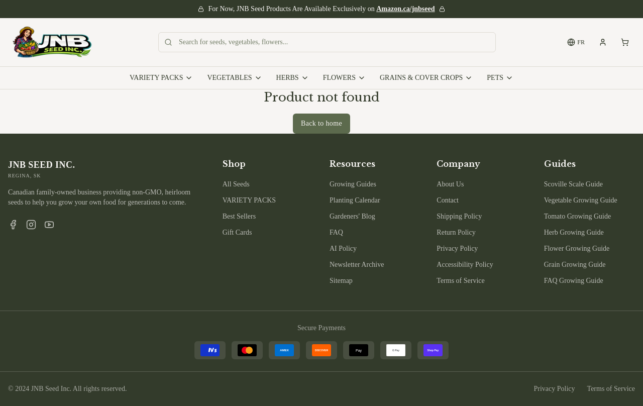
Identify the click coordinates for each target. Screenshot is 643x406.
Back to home (321, 123)
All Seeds (236, 184)
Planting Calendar (355, 200)
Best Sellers (239, 216)
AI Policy (343, 248)
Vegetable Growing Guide (580, 200)
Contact (448, 200)
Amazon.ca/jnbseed (405, 9)
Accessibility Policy (465, 264)
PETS (500, 78)
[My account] (603, 42)
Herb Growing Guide (574, 232)
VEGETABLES (234, 78)
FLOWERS (344, 78)
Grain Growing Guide (575, 264)
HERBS (292, 78)
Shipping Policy (459, 216)
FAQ (336, 232)
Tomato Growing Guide (577, 216)
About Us (450, 184)
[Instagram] (31, 225)
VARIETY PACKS (161, 78)
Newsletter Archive (357, 264)
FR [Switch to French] (576, 42)
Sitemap (341, 280)
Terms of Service (460, 280)
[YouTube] (49, 225)
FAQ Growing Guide (573, 280)
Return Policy (456, 232)
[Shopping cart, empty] (625, 42)
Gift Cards (237, 232)
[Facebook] (13, 225)
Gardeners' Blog (352, 216)
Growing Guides (353, 184)
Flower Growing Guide (577, 248)
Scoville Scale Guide (573, 184)
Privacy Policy (457, 248)
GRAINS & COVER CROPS (426, 78)
